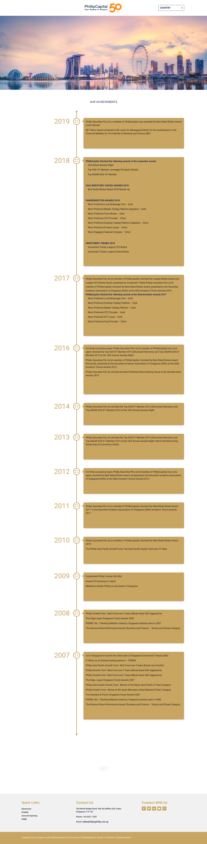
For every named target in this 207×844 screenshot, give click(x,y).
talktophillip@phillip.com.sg (95, 822)
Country (171, 7)
